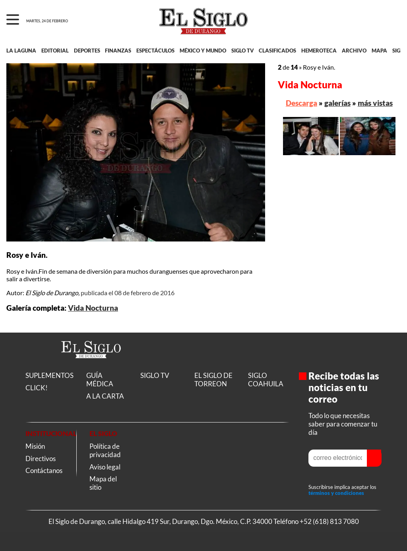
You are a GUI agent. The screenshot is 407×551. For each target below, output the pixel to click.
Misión (35, 446)
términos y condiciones (336, 493)
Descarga (301, 102)
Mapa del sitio (103, 483)
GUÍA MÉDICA (99, 379)
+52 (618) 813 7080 (329, 521)
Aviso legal (104, 467)
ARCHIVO (354, 50)
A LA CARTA (105, 396)
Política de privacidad (105, 450)
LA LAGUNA (21, 50)
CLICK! (36, 388)
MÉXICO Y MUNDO (203, 50)
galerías (337, 102)
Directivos (40, 458)
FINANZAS (118, 50)
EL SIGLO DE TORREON (213, 379)
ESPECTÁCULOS (155, 50)
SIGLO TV (242, 50)
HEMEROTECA (319, 50)
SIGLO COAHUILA (265, 379)
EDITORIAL (55, 50)
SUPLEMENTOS (49, 375)
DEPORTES (87, 50)
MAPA (379, 50)
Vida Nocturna (93, 308)
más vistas (375, 102)
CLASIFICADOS (277, 50)
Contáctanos (43, 470)
